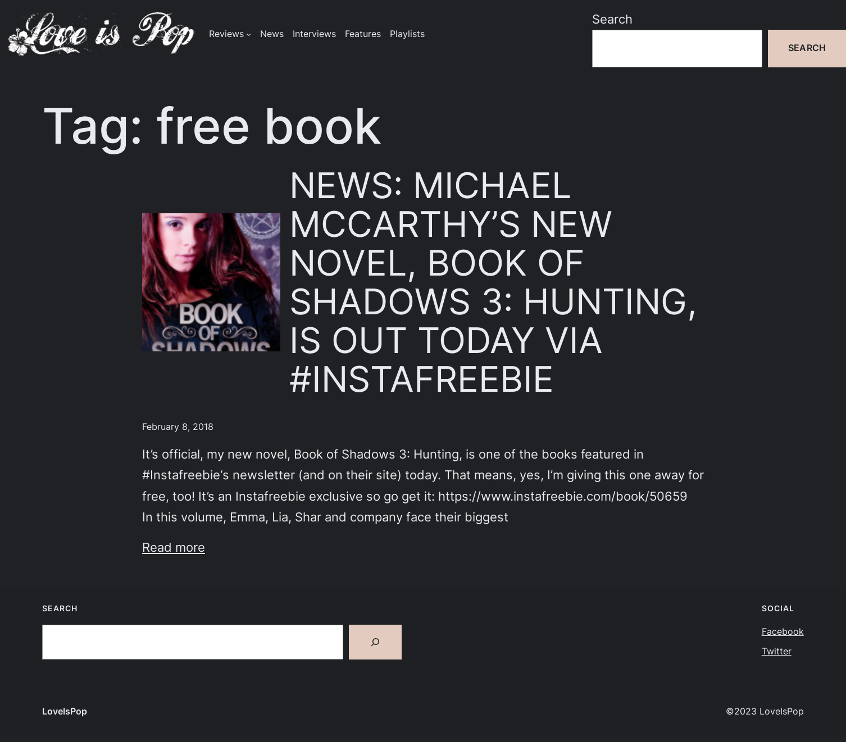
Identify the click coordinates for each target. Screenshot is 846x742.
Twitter (777, 651)
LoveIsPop (64, 711)
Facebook (783, 631)
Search (612, 19)
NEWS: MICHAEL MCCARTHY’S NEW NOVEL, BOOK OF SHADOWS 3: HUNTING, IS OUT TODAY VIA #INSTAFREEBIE (493, 282)
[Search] (375, 642)
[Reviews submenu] (248, 33)
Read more (173, 547)
